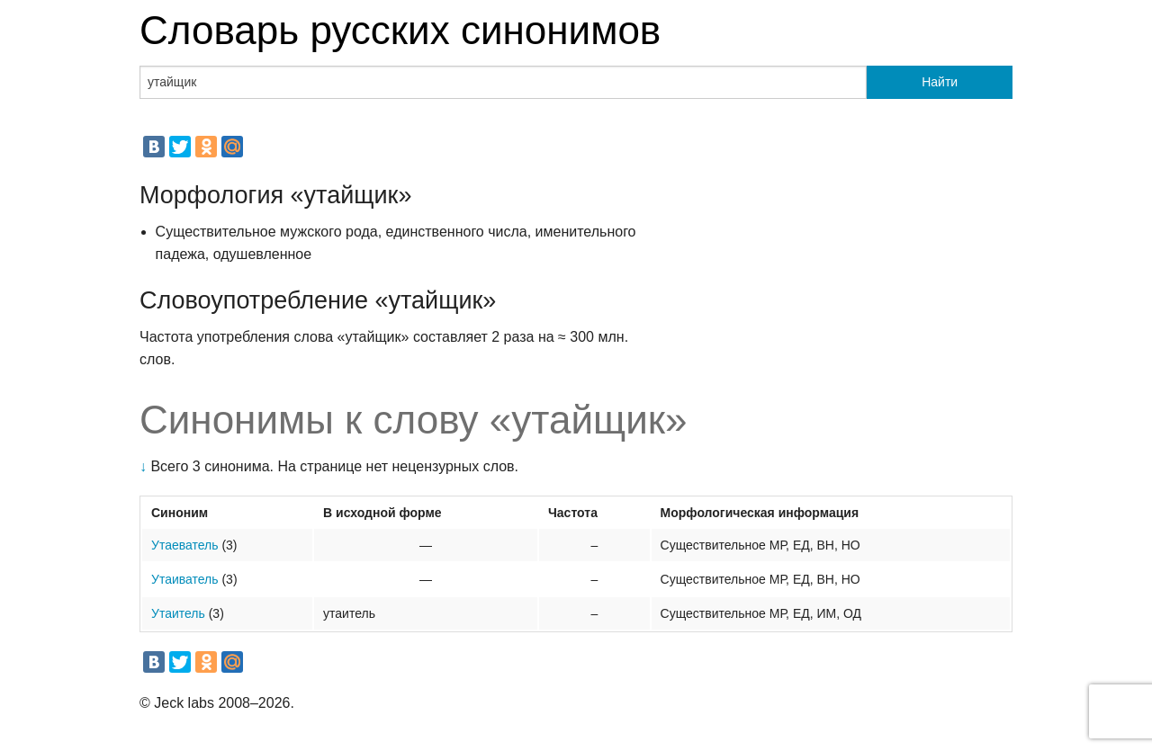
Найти (940, 82)
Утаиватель (185, 579)
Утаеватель (185, 545)
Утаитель (178, 613)
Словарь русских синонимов (400, 30)
